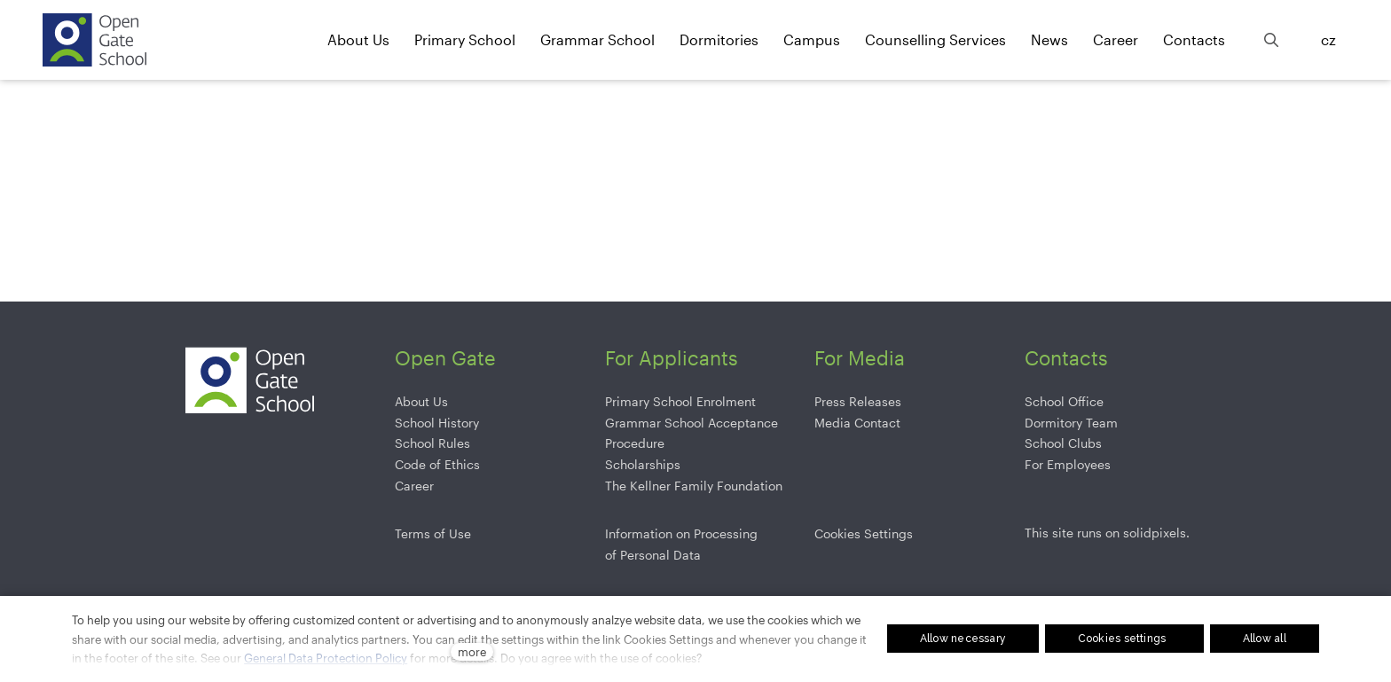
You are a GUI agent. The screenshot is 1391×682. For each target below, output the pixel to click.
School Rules (432, 443)
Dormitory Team (1071, 422)
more (472, 651)
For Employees (1068, 464)
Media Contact (857, 422)
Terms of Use (433, 533)
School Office (1064, 401)
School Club (1060, 443)
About (412, 401)
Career (414, 485)
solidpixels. (1156, 532)
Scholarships (642, 464)
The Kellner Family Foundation (693, 485)
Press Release (854, 401)
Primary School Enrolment (680, 401)
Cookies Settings (863, 533)
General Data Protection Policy (325, 657)
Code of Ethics (437, 464)
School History (437, 422)
